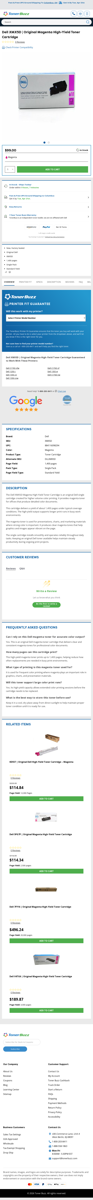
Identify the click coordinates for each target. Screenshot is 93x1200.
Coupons (7, 1080)
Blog (5, 1085)
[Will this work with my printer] (46, 318)
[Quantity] (10, 169)
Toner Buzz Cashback (58, 1080)
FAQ (81, 282)
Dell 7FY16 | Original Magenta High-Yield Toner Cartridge (40, 906)
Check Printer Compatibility (17, 47)
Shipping (52, 1098)
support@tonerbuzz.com (64, 1158)
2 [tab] (49, 143)
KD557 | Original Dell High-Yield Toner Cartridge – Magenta (41, 761)
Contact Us (53, 1071)
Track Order (54, 1085)
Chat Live (60, 391)
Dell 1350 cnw (12, 378)
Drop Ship (8, 1152)
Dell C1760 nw (54, 375)
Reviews (69, 282)
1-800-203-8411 (59, 1141)
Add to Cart (46, 798)
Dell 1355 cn (11, 375)
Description (54, 282)
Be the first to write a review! (46, 604)
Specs (39, 282)
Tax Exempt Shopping (14, 1148)
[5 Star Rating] (25, 403)
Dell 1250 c (11, 371)
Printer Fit (25, 282)
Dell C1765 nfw (12, 368)
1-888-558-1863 (59, 1146)
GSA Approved (10, 1139)
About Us (7, 1071)
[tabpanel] (46, 96)
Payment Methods (57, 1103)
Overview (9, 282)
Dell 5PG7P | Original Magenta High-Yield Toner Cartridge (41, 834)
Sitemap (7, 1094)
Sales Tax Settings (12, 1134)
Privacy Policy (55, 1112)
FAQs (50, 1094)
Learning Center (11, 1089)
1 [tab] (44, 143)
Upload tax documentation (54, 237)
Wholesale (8, 1143)
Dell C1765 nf (53, 368)
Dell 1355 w (53, 371)
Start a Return (55, 1089)
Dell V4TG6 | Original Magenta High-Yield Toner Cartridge (41, 976)
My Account (54, 1075)
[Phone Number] (74, 14)
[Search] (46, 22)
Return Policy (54, 1107)
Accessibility (54, 1116)
